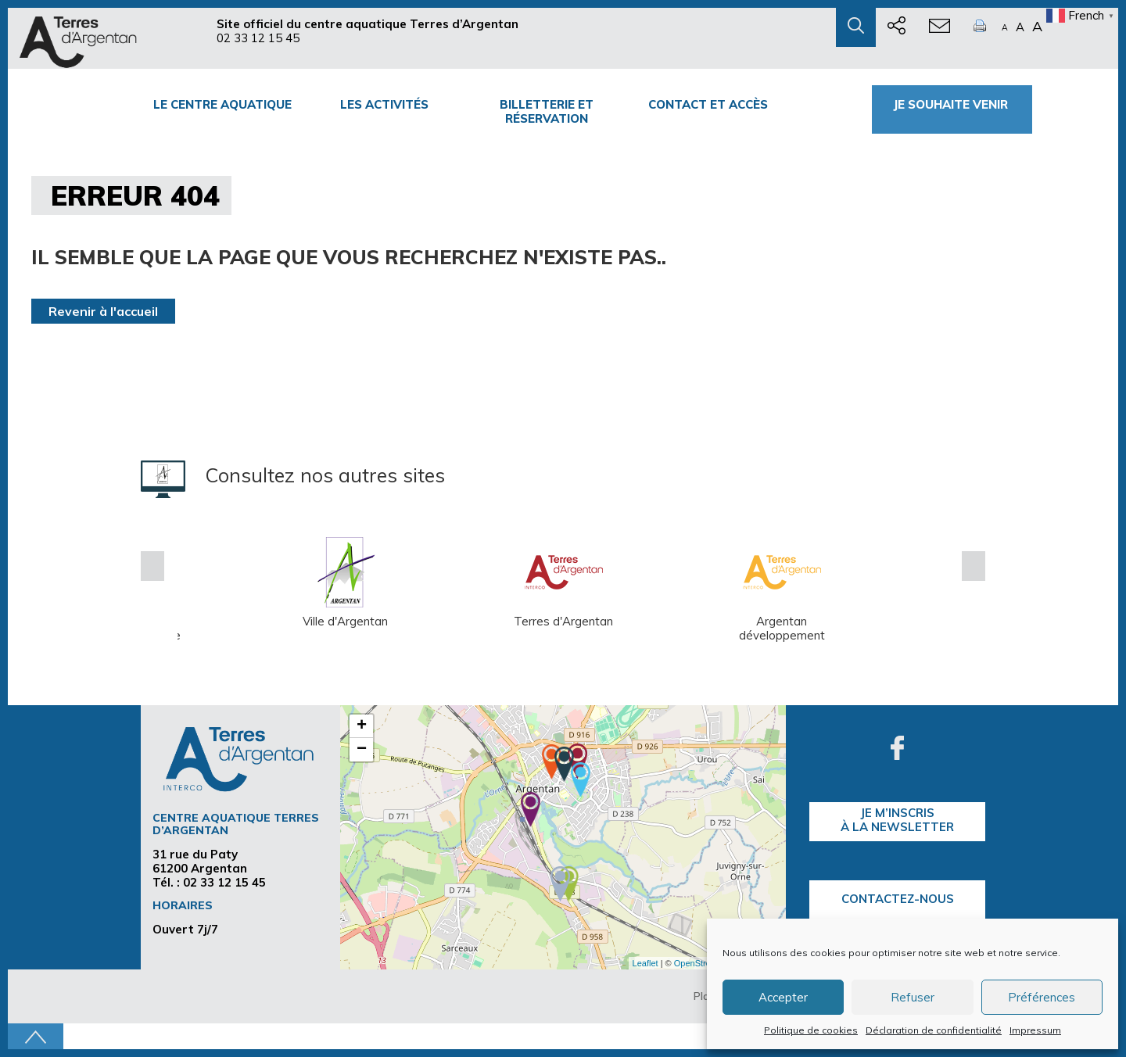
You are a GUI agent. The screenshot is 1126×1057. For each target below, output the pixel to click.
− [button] (362, 749)
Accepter (783, 997)
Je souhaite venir (952, 104)
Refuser (912, 997)
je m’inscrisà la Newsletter (897, 819)
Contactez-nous (897, 898)
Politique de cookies (811, 1030)
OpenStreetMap (704, 963)
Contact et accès (708, 104)
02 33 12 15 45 (258, 37)
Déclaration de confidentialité (934, 1030)
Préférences (1041, 997)
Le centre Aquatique (222, 104)
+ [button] (362, 726)
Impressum (1035, 1030)
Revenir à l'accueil (103, 311)
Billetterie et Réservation (546, 111)
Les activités (384, 104)
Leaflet (645, 963)
